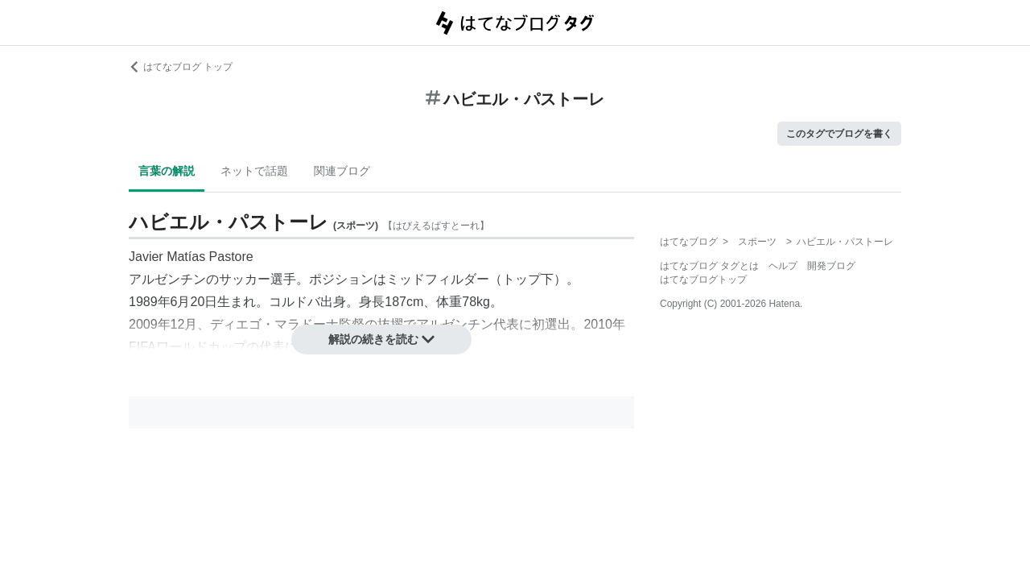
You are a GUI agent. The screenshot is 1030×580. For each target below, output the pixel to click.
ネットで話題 (254, 170)
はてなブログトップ (703, 279)
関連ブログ (342, 170)
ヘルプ (782, 265)
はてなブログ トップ (181, 66)
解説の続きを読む (381, 339)
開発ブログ (831, 265)
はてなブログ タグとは (709, 265)
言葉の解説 (166, 170)
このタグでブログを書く (839, 133)
